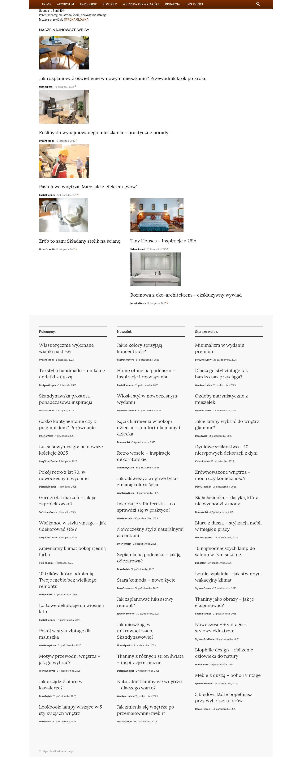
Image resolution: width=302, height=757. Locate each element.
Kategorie (88, 4)
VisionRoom (46, 562)
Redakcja (172, 4)
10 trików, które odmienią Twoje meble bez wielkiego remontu (67, 580)
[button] (258, 5)
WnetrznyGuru (47, 645)
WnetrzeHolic (125, 518)
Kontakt (110, 4)
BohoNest (200, 562)
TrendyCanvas (47, 670)
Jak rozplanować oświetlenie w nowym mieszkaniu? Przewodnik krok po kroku (123, 78)
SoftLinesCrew (47, 512)
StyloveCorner (203, 410)
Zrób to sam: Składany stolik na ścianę (79, 241)
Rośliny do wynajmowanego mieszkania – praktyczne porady (103, 132)
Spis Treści (194, 4)
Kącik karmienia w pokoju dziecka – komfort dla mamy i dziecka (148, 427)
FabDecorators (125, 359)
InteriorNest (137, 303)
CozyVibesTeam (48, 461)
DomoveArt (45, 594)
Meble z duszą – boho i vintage (228, 675)
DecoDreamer (125, 588)
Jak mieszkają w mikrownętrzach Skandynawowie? (135, 630)
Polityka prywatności (140, 4)
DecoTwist (45, 696)
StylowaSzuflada (126, 410)
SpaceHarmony (125, 613)
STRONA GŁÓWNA (76, 19)
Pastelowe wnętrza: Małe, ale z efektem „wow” (88, 187)
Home (46, 4)
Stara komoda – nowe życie (146, 580)
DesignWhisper (47, 385)
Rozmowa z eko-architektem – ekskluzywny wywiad (186, 295)
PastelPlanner (47, 194)
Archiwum (65, 4)
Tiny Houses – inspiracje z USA (163, 241)
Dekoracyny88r (203, 537)
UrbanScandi (46, 140)
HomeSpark (45, 86)
